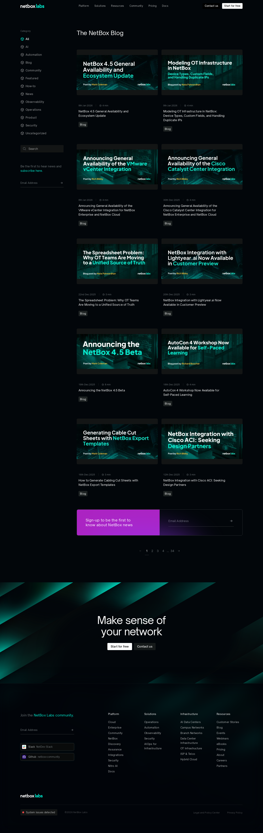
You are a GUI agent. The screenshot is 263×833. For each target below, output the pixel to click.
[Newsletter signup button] (62, 183)
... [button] (168, 551)
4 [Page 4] (163, 551)
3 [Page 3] (158, 551)
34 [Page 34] (172, 551)
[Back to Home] (32, 6)
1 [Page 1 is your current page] (147, 551)
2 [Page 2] (152, 551)
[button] (178, 551)
